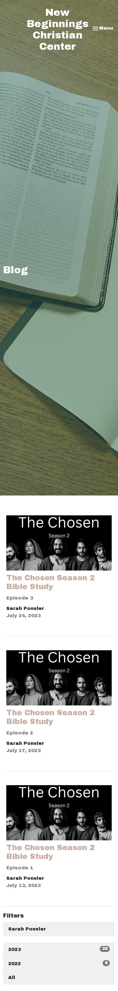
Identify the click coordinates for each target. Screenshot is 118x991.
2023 (59, 949)
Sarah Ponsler (27, 928)
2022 (59, 963)
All (11, 977)
